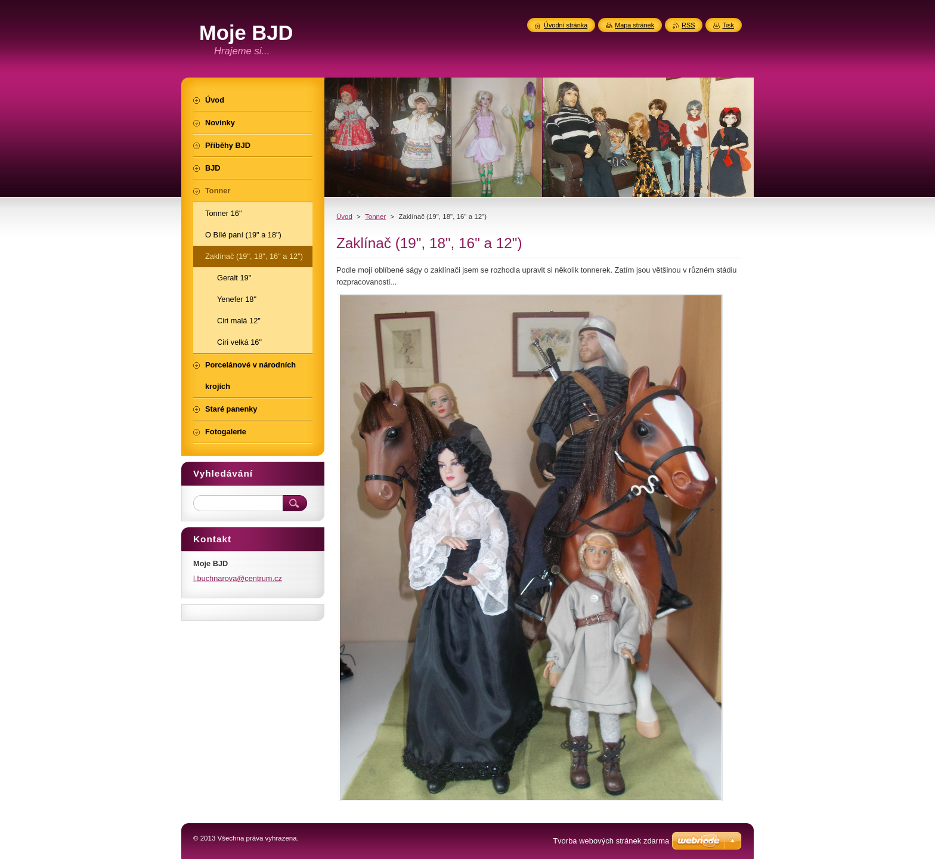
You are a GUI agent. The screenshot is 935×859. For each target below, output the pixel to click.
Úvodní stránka (565, 25)
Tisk (728, 25)
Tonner (375, 216)
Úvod (344, 216)
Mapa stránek (634, 25)
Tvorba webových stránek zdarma (611, 840)
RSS (688, 25)
